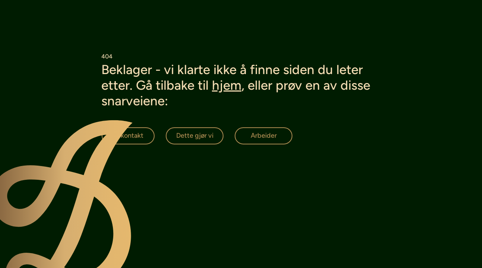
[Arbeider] (263, 135)
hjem (226, 85)
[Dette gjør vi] (194, 135)
